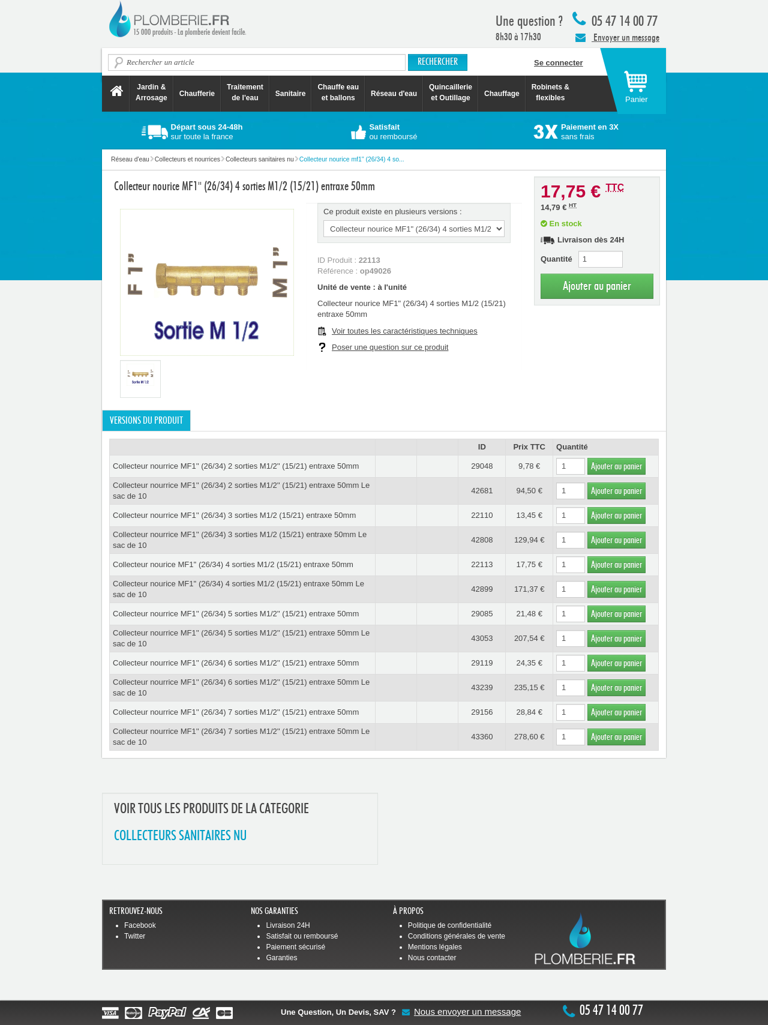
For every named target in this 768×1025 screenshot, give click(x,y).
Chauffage (502, 93)
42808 (482, 539)
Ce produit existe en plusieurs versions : (392, 211)
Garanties (281, 958)
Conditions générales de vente (456, 936)
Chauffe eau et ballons (338, 92)
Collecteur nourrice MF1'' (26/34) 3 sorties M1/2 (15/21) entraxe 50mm (234, 515)
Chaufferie (197, 93)
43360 (482, 736)
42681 (482, 490)
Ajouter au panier (597, 286)
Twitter (134, 936)
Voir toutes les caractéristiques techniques (405, 330)
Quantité (556, 258)
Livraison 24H (288, 925)
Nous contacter (432, 958)
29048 (482, 465)
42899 (482, 589)
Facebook (140, 925)
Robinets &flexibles (550, 92)
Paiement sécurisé (295, 947)
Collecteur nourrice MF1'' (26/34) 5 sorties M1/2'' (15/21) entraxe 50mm (236, 613)
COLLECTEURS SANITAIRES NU (180, 836)
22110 (482, 515)
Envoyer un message (617, 37)
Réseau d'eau (394, 93)
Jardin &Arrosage (151, 92)
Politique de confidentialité (449, 925)
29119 (482, 662)
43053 (482, 638)
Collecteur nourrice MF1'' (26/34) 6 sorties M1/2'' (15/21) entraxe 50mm (236, 662)
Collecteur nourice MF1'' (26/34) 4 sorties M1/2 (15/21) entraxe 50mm (233, 564)
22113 (482, 564)
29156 (482, 712)
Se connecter (558, 62)
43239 (482, 687)
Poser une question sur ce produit (390, 347)
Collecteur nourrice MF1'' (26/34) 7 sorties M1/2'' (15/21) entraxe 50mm (236, 712)
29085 (482, 613)
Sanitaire (290, 93)
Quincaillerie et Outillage (450, 92)
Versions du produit (146, 420)
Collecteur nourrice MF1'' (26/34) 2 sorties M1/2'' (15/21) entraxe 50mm (236, 465)
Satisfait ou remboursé (302, 936)
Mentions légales (435, 947)
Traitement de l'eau (245, 92)
